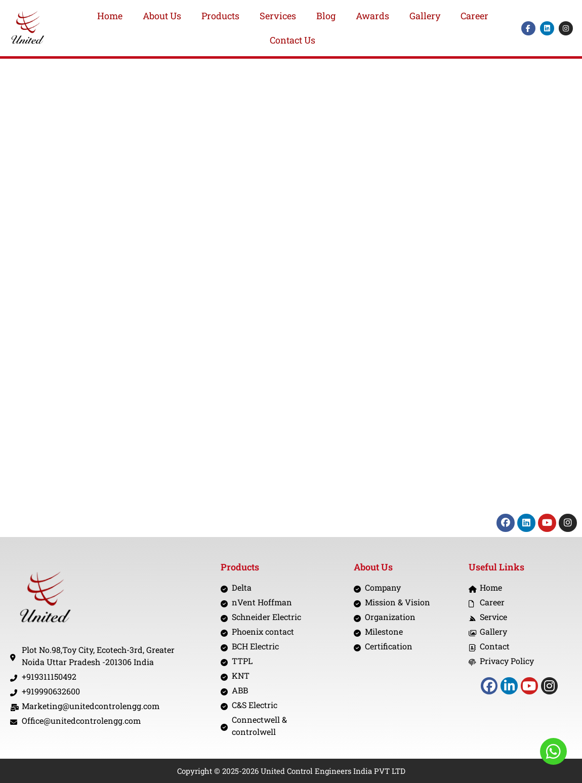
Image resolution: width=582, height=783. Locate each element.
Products (220, 16)
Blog (326, 16)
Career (474, 16)
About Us (162, 16)
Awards (372, 16)
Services (278, 16)
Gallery (424, 16)
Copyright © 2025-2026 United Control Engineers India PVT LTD (291, 771)
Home (109, 16)
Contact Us (292, 40)
